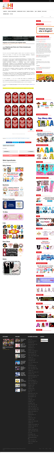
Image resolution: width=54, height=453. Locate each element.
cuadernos (34, 362)
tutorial (35, 435)
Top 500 (11, 14)
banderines (30, 349)
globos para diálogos (31, 380)
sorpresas (29, 427)
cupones (29, 363)
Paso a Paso (44, 11)
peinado (35, 411)
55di (7, 138)
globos (29, 378)
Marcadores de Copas (31, 341)
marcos (29, 404)
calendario (34, 355)
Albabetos (5, 11)
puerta (29, 416)
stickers (29, 430)
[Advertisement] (19, 27)
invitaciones (30, 388)
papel (29, 409)
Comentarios (43, 341)
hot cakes (34, 383)
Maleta (29, 339)
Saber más (45, 449)
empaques (29, 370)
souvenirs (29, 429)
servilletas (35, 424)
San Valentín (10, 38)
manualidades (30, 399)
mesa (34, 404)
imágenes (29, 386)
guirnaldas (34, 381)
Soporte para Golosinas (31, 344)
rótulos (35, 421)
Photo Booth (30, 342)
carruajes (29, 357)
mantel (29, 398)
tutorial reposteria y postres (32, 437)
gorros (29, 381)
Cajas (36, 11)
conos (29, 362)
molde (29, 406)
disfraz (29, 368)
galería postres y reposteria (32, 375)
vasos (29, 439)
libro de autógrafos (31, 396)
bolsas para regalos (31, 352)
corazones (10, 138)
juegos (29, 391)
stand (35, 429)
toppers (29, 435)
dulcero (34, 368)
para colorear (34, 409)
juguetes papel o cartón (31, 393)
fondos (35, 372)
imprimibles (23, 138)
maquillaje (29, 401)
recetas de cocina (30, 417)
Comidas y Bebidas (30, 11)
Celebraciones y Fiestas (21, 11)
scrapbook (29, 424)
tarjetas (34, 430)
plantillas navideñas (31, 414)
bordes (33, 354)
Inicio (5, 38)
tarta (29, 432)
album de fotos (30, 347)
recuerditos (30, 419)
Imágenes (39, 11)
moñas (34, 406)
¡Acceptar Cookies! (38, 449)
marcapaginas (30, 403)
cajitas (29, 355)
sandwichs (29, 422)
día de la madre (14, 138)
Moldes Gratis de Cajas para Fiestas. (8, 347)
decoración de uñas (31, 365)
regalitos (29, 421)
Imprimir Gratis (6, 14)
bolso (29, 354)
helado (29, 383)
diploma (34, 367)
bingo (35, 350)
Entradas (43, 339)
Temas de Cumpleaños (12, 11)
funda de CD (30, 373)
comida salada (30, 360)
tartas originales (30, 434)
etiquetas (19, 138)
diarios (29, 367)
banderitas (29, 350)
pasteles (29, 411)
